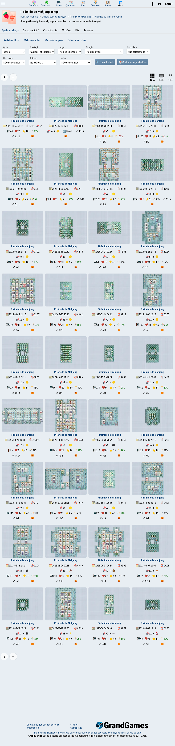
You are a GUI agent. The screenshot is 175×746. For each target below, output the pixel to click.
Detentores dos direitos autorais (43, 724)
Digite (5, 47)
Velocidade (132, 47)
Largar (62, 47)
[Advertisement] (87, 688)
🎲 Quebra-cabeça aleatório (133, 62)
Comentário (76, 727)
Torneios (88, 30)
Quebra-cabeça (10, 30)
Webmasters (33, 727)
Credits (74, 724)
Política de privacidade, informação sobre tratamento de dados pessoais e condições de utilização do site (87, 732)
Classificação (50, 30)
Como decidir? (31, 30)
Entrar (169, 4)
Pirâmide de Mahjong (22, 120)
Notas (63, 58)
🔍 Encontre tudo (105, 62)
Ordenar (33, 58)
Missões (66, 30)
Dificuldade (8, 58)
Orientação (34, 47)
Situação (89, 47)
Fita (77, 30)
